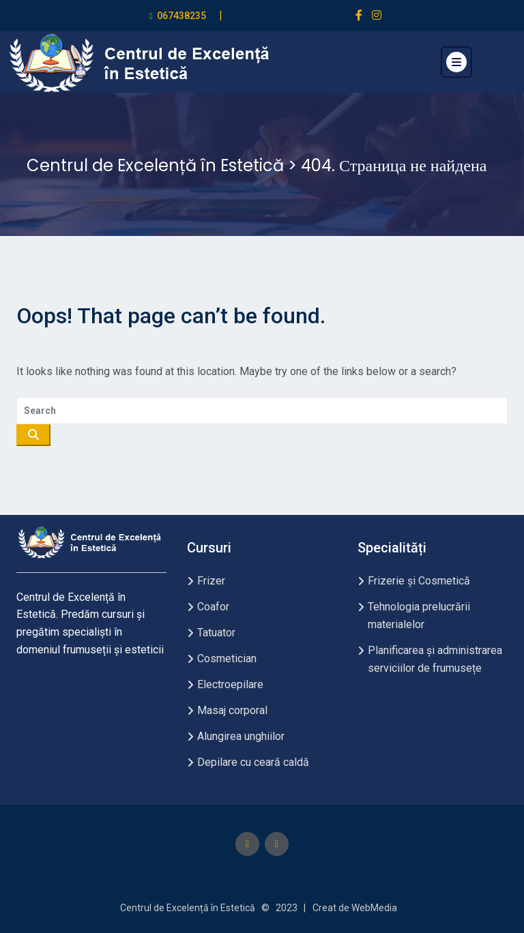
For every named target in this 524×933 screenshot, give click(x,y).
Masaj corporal (232, 710)
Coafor (213, 606)
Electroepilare (230, 684)
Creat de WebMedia (354, 907)
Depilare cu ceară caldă (253, 762)
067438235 (181, 15)
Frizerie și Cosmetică (419, 580)
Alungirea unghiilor (241, 736)
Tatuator (216, 632)
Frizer (211, 580)
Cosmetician (227, 658)
